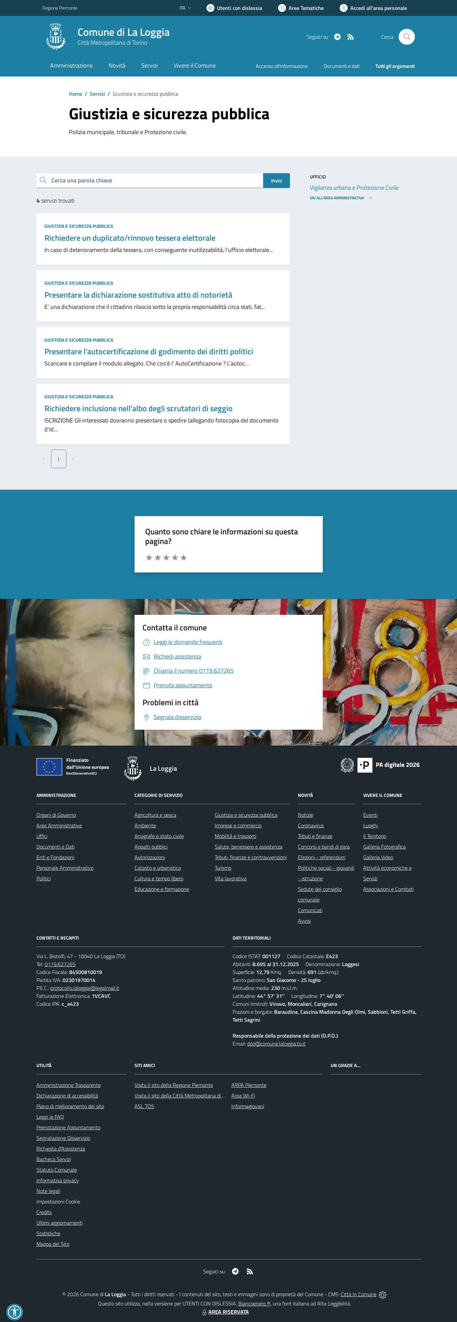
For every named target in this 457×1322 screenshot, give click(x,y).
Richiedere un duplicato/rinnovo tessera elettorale (129, 238)
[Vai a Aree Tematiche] (301, 8)
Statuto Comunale (56, 1170)
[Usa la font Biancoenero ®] (234, 8)
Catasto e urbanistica (158, 868)
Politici (43, 878)
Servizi (97, 94)
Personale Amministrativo (64, 868)
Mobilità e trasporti (235, 836)
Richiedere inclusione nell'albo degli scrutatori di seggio (138, 408)
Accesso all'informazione (282, 66)
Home (75, 94)
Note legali (48, 1191)
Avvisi (304, 921)
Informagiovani (247, 1106)
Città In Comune (358, 1294)
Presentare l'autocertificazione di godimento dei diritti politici (148, 351)
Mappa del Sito (52, 1244)
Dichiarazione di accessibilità (67, 1096)
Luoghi (370, 825)
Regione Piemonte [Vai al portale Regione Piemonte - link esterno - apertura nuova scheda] (60, 7)
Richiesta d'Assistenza (60, 1148)
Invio (276, 180)
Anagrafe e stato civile (159, 836)
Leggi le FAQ (50, 1117)
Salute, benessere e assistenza (248, 847)
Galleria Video (378, 857)
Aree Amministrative (59, 825)
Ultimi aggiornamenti (59, 1223)
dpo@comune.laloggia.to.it (276, 1044)
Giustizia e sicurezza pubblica (78, 225)
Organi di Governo (56, 815)
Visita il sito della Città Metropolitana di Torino (185, 1096)
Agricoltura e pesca (155, 815)
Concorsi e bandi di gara (324, 847)
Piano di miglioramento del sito (70, 1106)
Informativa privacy (57, 1180)
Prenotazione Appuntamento (68, 1127)
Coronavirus (311, 825)
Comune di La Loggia (124, 32)
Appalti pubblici (151, 847)
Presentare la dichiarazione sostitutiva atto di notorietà (138, 295)
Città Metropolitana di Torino (112, 42)
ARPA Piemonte (248, 1085)
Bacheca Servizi (53, 1159)
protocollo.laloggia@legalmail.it (84, 988)
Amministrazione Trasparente (68, 1085)
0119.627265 (60, 964)
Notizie (305, 815)
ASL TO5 (144, 1106)
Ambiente (145, 825)
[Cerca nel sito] (407, 37)
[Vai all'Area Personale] (373, 8)
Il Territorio (374, 836)
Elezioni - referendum (321, 857)
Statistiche (48, 1233)
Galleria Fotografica (384, 847)
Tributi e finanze (315, 836)
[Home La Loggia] (106, 36)
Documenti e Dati (55, 847)
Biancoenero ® (254, 1303)
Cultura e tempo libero (159, 878)
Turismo (223, 868)
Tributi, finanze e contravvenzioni (251, 857)
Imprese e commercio (238, 825)
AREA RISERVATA (224, 1312)
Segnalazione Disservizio (63, 1138)
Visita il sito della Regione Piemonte (174, 1085)
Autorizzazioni (150, 857)
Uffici (41, 836)
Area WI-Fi (243, 1096)
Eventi (370, 815)
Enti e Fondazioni (55, 857)
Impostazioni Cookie (58, 1201)
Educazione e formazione (162, 889)
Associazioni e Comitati (388, 889)
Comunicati (310, 910)
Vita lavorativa (231, 878)
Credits (44, 1212)
